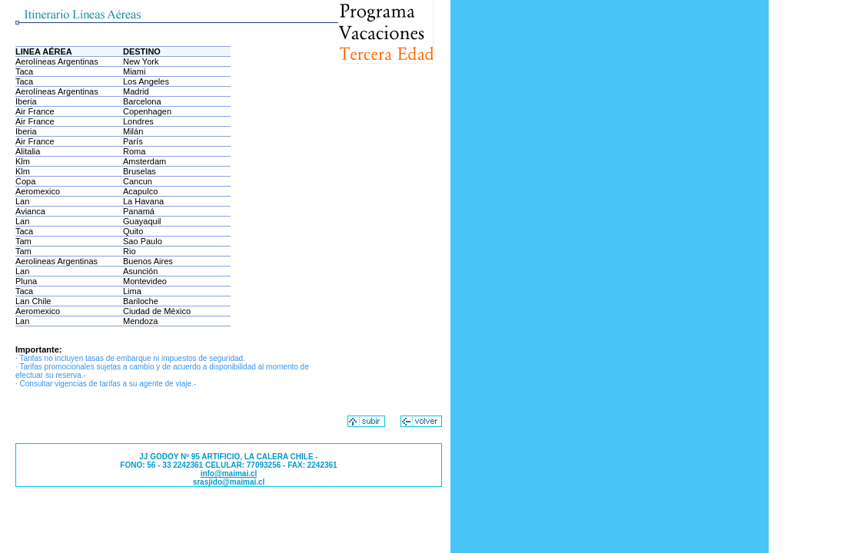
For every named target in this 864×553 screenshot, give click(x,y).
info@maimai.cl (229, 473)
